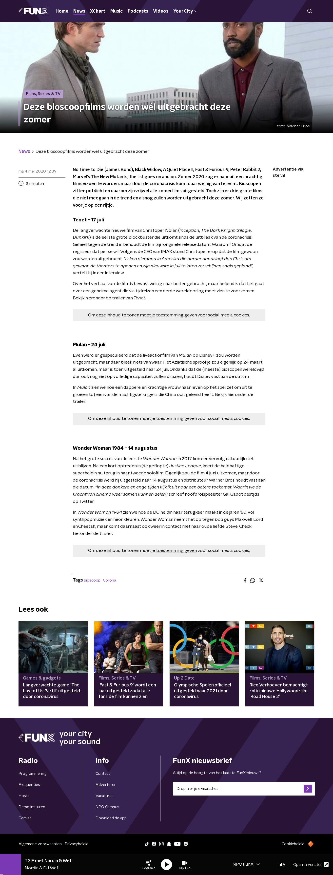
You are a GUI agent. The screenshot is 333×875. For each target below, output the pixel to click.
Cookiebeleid (293, 844)
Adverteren (106, 785)
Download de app (111, 818)
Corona (109, 580)
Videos (160, 11)
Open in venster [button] (311, 864)
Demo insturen (32, 807)
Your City (185, 11)
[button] (149, 865)
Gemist (25, 818)
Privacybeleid (76, 844)
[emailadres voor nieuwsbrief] (244, 789)
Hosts (24, 796)
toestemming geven (176, 315)
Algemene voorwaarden (40, 844)
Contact (103, 774)
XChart (97, 11)
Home (62, 11)
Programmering (33, 774)
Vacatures (105, 796)
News (79, 11)
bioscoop (92, 580)
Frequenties (29, 785)
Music (116, 11)
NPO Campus (107, 807)
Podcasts (138, 11)
